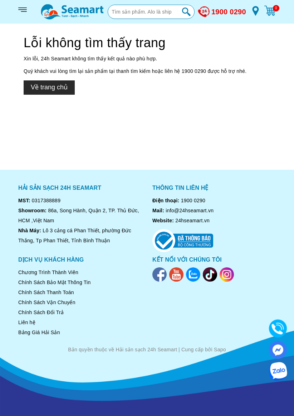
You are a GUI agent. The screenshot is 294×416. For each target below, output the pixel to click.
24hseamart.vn (192, 220)
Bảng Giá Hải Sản (39, 332)
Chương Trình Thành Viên (48, 272)
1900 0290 (228, 11)
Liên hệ (26, 322)
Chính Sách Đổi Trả (41, 312)
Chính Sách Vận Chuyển (46, 302)
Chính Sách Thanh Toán (46, 292)
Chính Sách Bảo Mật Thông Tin (54, 282)
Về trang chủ (49, 87)
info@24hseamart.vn (190, 210)
